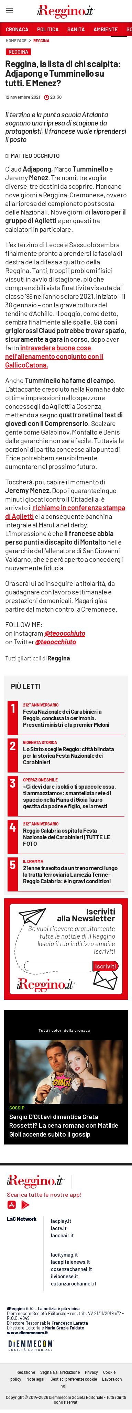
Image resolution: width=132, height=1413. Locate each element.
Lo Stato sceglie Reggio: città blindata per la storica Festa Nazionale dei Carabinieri (68, 755)
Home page (16, 40)
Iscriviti (105, 966)
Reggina (41, 40)
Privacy (91, 1372)
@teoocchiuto (55, 641)
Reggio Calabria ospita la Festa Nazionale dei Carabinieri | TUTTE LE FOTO (66, 837)
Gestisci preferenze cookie (74, 1379)
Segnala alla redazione (60, 1372)
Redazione (25, 1372)
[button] (119, 44)
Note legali (35, 1379)
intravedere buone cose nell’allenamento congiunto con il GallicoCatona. (54, 356)
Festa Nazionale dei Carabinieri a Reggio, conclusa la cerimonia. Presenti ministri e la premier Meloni (66, 718)
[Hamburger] (9, 12)
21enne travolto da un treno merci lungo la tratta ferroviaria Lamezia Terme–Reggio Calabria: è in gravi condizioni (70, 874)
